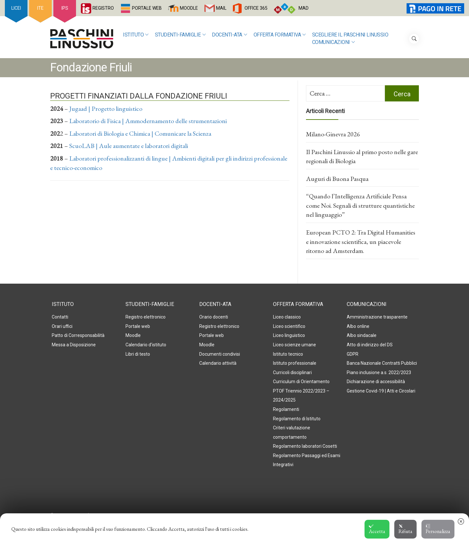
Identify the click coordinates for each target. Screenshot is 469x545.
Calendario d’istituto (145, 344)
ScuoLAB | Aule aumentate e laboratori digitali (128, 145)
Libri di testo (137, 354)
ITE (40, 8)
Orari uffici (62, 326)
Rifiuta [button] (405, 529)
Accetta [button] (377, 529)
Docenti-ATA (229, 35)
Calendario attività (217, 363)
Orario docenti (213, 317)
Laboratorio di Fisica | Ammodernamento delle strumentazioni (148, 121)
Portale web (137, 326)
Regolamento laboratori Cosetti (305, 446)
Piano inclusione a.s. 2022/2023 (379, 372)
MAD (304, 8)
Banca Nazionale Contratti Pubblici (382, 363)
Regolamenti (286, 409)
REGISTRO (103, 8)
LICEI (16, 8)
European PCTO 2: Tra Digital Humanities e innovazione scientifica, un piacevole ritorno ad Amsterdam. (360, 241)
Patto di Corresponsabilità (78, 335)
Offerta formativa (280, 35)
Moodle (133, 335)
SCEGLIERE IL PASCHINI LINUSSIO (350, 35)
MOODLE (189, 8)
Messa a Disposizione (74, 344)
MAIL (221, 8)
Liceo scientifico (289, 326)
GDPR (352, 354)
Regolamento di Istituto (297, 418)
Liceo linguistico (289, 335)
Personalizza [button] (438, 529)
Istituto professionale (294, 363)
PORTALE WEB (147, 8)
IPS (64, 8)
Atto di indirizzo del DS (370, 344)
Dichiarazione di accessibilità (376, 381)
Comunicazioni (333, 42)
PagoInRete (423, 8)
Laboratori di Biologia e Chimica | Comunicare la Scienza (140, 133)
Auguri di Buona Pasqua (337, 178)
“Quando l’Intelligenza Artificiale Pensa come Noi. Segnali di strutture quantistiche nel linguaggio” (360, 205)
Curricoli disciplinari (292, 372)
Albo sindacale (361, 335)
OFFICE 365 (256, 8)
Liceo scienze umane (294, 344)
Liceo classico (287, 317)
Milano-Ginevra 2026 (333, 134)
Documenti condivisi (219, 354)
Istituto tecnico (288, 354)
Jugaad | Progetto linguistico (105, 108)
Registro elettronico (145, 317)
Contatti (60, 317)
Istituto (135, 35)
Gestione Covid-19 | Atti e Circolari (381, 390)
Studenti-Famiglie (180, 35)
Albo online (358, 326)
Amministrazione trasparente (377, 317)
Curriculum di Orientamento (301, 381)
